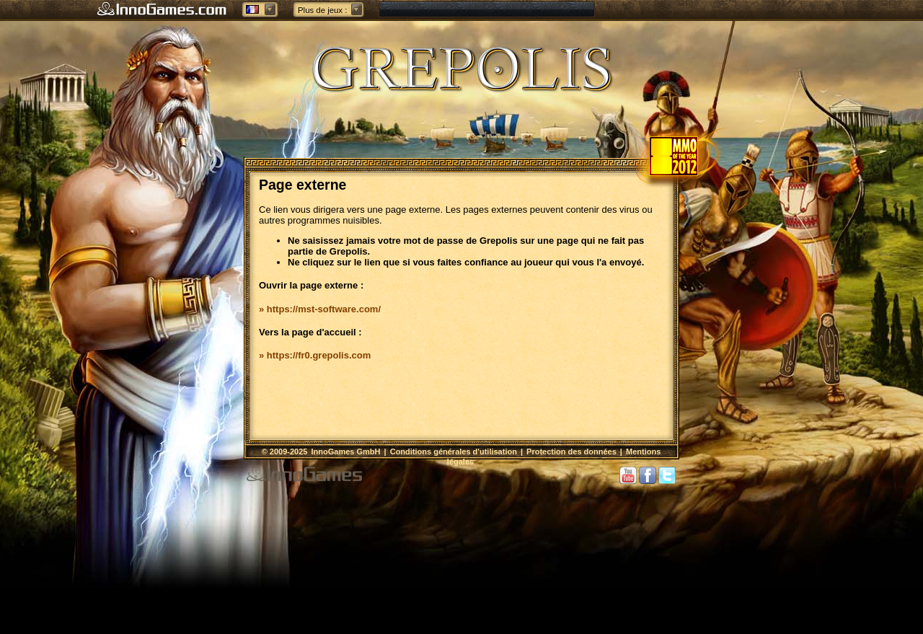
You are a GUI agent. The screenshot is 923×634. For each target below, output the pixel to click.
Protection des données (571, 451)
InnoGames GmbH (347, 451)
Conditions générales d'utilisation (453, 451)
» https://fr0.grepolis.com (315, 355)
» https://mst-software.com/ (320, 309)
